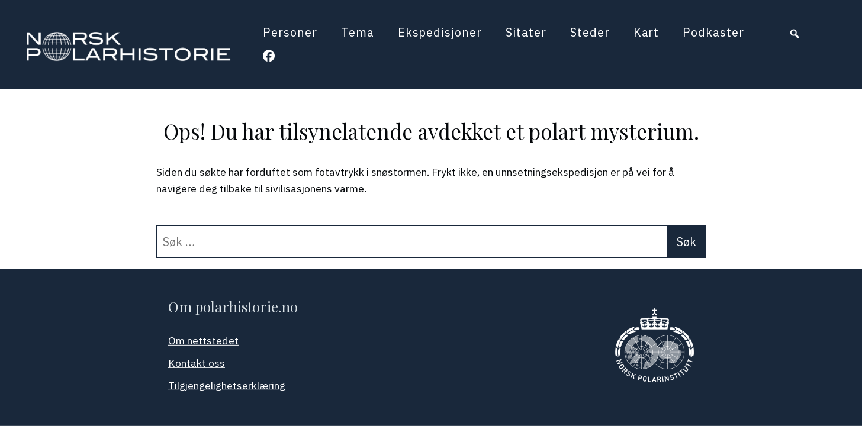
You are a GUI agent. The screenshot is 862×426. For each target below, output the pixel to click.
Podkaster (713, 32)
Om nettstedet (203, 340)
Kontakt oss (196, 363)
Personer (290, 32)
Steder (590, 32)
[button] (794, 34)
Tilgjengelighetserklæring (226, 385)
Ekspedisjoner (440, 32)
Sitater (526, 32)
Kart (646, 32)
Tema (357, 32)
